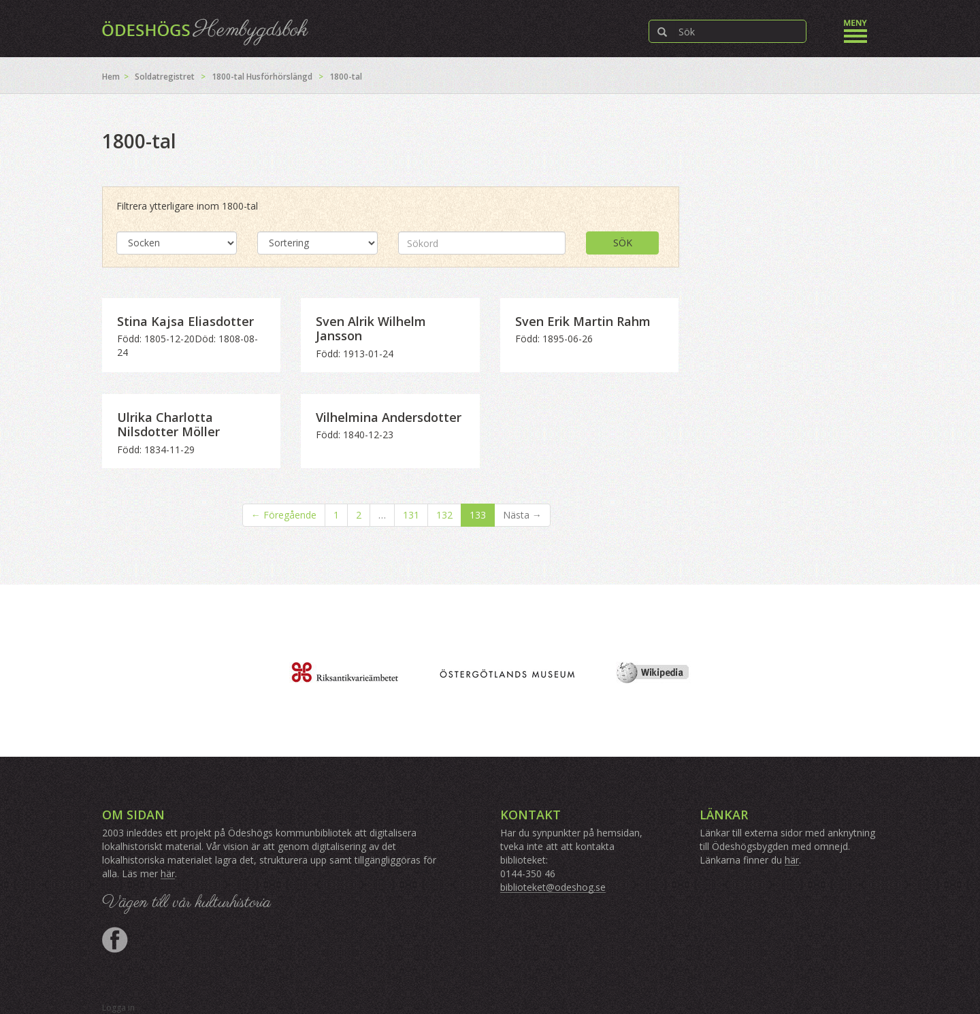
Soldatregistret (165, 76)
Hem (111, 76)
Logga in (118, 1007)
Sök (622, 242)
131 (411, 514)
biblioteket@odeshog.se (553, 887)
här (168, 873)
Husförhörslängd (279, 76)
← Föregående (283, 514)
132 (444, 514)
